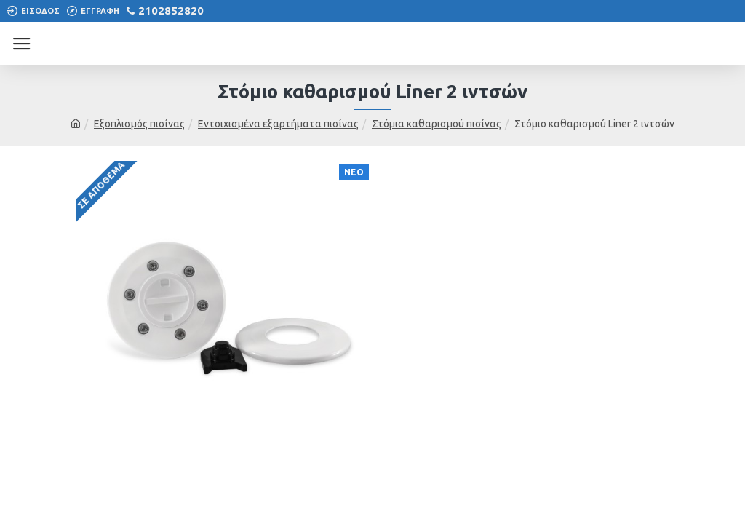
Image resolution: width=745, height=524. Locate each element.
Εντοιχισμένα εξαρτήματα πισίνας (278, 124)
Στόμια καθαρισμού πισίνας (436, 124)
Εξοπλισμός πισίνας (139, 124)
